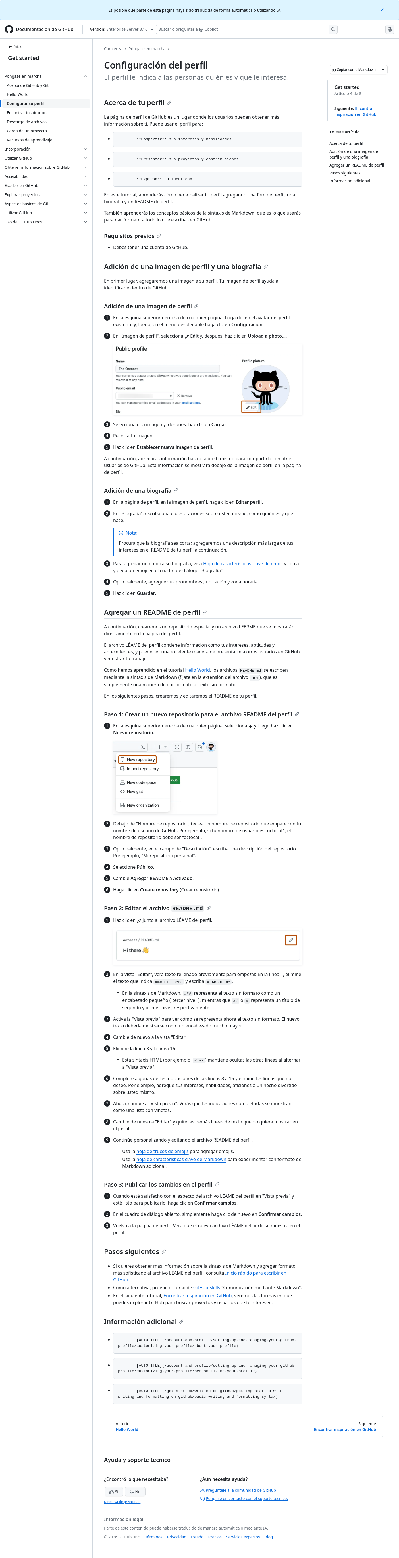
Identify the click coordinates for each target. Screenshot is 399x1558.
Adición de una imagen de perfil (151, 306)
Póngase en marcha (146, 48)
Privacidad (176, 1536)
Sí (113, 1491)
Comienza (113, 48)
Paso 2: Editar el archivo (157, 908)
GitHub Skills (206, 1287)
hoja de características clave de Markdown (181, 1159)
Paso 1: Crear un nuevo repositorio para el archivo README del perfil (201, 714)
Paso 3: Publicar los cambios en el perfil (161, 1184)
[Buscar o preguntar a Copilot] (247, 29)
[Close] (382, 9)
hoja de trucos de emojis (162, 1151)
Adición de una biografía (141, 490)
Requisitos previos (132, 236)
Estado (197, 1536)
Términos (154, 1536)
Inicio (15, 46)
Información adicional (144, 1321)
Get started (23, 58)
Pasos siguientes (135, 1251)
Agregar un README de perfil (155, 612)
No (135, 1491)
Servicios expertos (243, 1536)
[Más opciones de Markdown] (383, 69)
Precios (215, 1536)
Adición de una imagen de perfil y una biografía (186, 266)
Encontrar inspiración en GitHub (197, 1295)
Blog (269, 1536)
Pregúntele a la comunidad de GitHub (238, 1490)
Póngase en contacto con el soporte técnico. (244, 1498)
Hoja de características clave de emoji (243, 563)
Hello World (197, 670)
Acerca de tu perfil (137, 102)
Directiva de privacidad (122, 1501)
